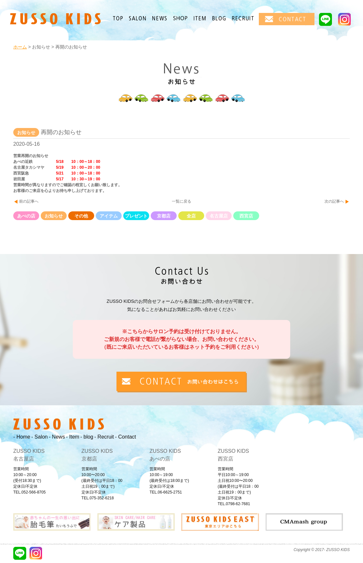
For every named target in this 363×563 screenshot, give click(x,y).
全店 (191, 215)
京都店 (163, 215)
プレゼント (136, 215)
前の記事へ (28, 201)
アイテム (109, 215)
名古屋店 (219, 215)
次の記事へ (334, 201)
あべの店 (26, 215)
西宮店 (246, 215)
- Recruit (104, 437)
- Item (72, 437)
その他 (81, 215)
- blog (86, 437)
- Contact (125, 437)
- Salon (39, 437)
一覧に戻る (181, 201)
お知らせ (54, 215)
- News (57, 437)
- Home (21, 437)
